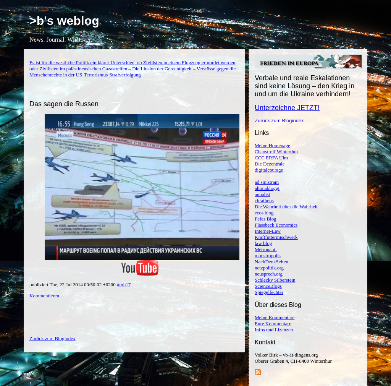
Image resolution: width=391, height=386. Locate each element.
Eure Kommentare (273, 323)
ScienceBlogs (268, 286)
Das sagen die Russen (64, 104)
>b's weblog (64, 21)
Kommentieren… (46, 295)
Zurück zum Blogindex (279, 120)
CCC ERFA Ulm (271, 158)
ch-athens (264, 200)
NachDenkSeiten (271, 261)
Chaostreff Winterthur (276, 151)
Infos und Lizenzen (274, 329)
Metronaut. (265, 249)
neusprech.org (269, 274)
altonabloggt (267, 188)
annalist (262, 194)
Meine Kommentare (274, 317)
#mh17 (124, 284)
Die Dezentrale (269, 164)
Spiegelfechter (269, 292)
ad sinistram (267, 182)
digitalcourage (269, 170)
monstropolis (268, 255)
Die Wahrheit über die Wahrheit (286, 206)
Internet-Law (268, 231)
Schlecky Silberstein (275, 280)
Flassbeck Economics (276, 225)
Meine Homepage (272, 145)
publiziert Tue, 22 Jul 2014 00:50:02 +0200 (73, 284)
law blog (263, 243)
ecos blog (264, 213)
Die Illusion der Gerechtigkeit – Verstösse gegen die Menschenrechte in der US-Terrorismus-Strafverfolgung (132, 72)
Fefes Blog (265, 219)
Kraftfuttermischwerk (276, 237)
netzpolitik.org (269, 268)
